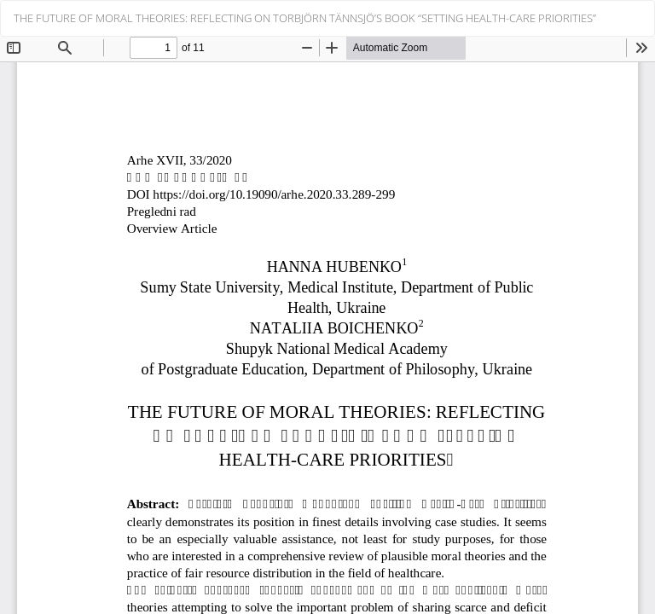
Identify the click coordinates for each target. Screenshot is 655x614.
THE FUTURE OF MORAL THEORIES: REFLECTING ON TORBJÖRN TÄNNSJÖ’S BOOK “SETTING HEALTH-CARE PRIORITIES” (305, 18)
